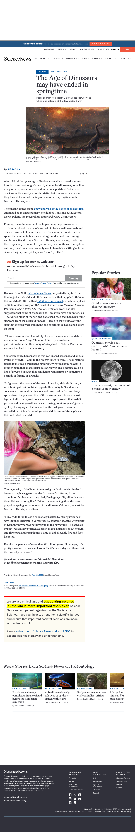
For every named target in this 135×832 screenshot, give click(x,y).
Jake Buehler (19, 705)
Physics (111, 59)
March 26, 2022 (37, 575)
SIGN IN (115, 49)
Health (59, 59)
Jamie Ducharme (100, 310)
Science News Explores (15, 797)
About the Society (123, 778)
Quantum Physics (101, 339)
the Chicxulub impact (50, 301)
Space (126, 59)
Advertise (96, 790)
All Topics (42, 59)
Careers (119, 788)
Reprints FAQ (51, 563)
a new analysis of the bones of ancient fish (58, 209)
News (42, 72)
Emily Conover (99, 353)
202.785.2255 (100, 811)
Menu (62, 49)
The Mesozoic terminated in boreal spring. (33, 586)
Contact (96, 793)
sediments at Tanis (39, 293)
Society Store (121, 781)
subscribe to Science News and (43, 631)
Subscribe (72, 778)
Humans (72, 59)
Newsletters (97, 781)
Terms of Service (113, 811)
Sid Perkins (13, 170)
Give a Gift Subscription (73, 785)
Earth (97, 59)
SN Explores (87, 49)
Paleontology (59, 72)
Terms (36, 283)
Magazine (49, 49)
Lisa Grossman (99, 392)
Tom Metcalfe (52, 702)
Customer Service (76, 790)
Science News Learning (15, 800)
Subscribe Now (100, 44)
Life (85, 59)
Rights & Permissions (97, 785)
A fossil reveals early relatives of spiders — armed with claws (58, 695)
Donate (127, 49)
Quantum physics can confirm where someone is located (109, 346)
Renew (71, 781)
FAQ (94, 778)
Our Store (104, 49)
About (73, 49)
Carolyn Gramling (118, 702)
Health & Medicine (101, 299)
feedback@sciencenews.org (24, 563)
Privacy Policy (46, 283)
